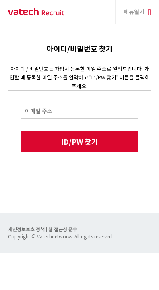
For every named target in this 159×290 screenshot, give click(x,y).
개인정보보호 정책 (27, 229)
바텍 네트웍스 (36, 12)
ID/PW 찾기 (79, 141)
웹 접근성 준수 (62, 229)
